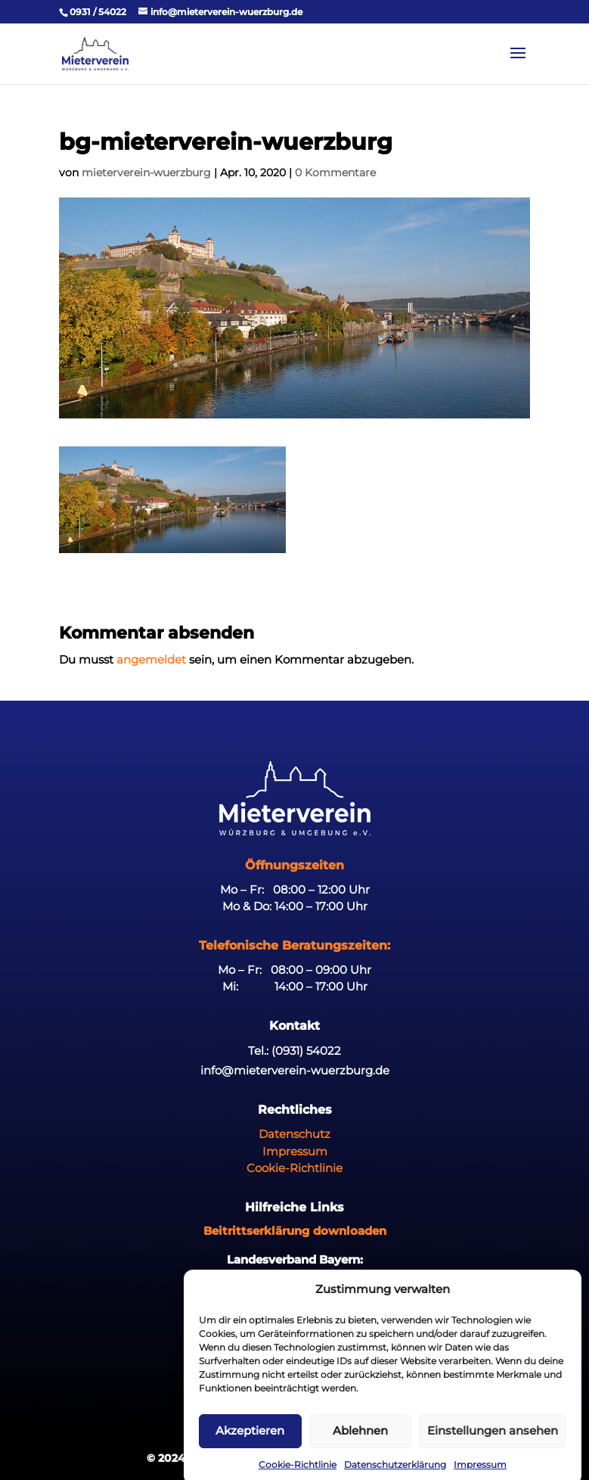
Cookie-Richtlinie (294, 1168)
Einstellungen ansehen (492, 1444)
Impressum (294, 1151)
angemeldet (151, 659)
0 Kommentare (335, 172)
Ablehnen (360, 1444)
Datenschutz (294, 1134)
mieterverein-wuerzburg (146, 172)
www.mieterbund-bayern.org (294, 1276)
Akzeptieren (249, 1444)
